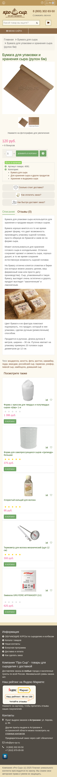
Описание (8, 211)
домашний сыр (34, 367)
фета (31, 361)
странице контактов (15, 733)
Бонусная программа (15, 647)
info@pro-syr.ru (12, 742)
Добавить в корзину (27, 153)
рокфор (50, 364)
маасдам (13, 364)
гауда (5, 364)
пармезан (40, 364)
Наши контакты (12, 644)
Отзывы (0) (24, 211)
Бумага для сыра (27, 39)
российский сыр (26, 364)
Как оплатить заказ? (28, 195)
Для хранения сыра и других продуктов (30, 175)
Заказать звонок (42, 15)
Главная (9, 39)
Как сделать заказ (14, 655)
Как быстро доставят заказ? (28, 202)
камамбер (49, 361)
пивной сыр (8, 367)
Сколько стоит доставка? (28, 187)
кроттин (38, 361)
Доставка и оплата (14, 651)
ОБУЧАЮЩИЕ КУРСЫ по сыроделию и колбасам (29, 636)
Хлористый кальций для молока (20, 500)
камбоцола (20, 367)
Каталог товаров (13, 640)
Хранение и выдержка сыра (24, 178)
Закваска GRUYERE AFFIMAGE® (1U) (22, 595)
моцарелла (13, 361)
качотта (24, 361)
